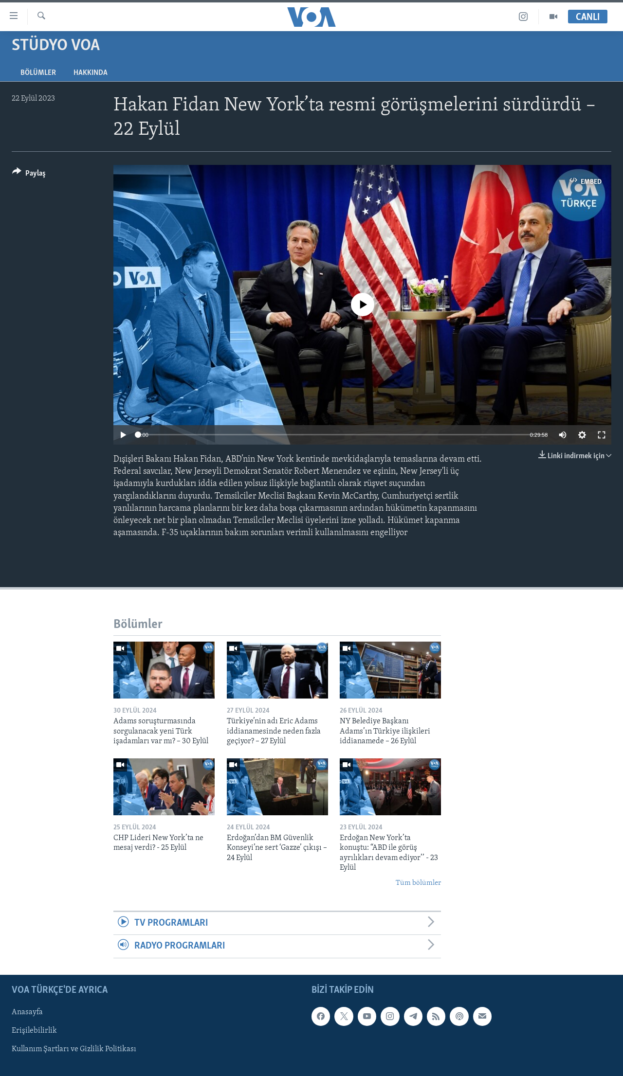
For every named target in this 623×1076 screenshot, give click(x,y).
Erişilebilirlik (34, 1031)
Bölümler (38, 73)
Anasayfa (27, 1012)
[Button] (29, 175)
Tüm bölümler (418, 883)
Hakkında (90, 73)
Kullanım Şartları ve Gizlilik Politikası (74, 1049)
